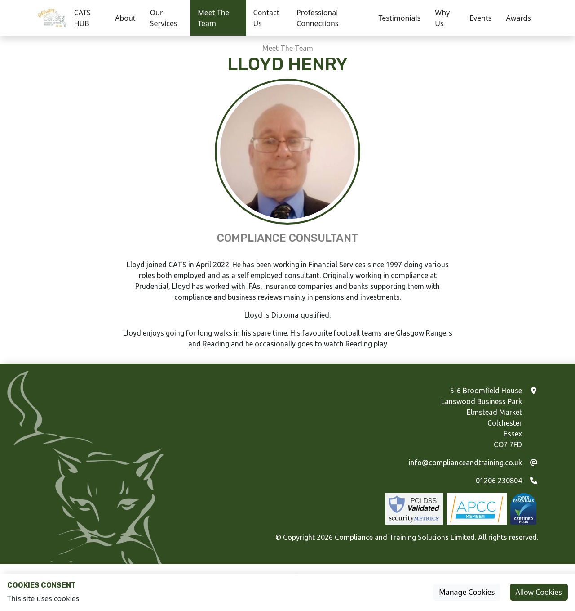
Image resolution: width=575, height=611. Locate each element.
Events (480, 18)
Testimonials (400, 18)
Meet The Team (213, 18)
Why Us (442, 18)
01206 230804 (499, 480)
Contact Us (266, 18)
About (125, 18)
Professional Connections (317, 18)
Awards (518, 18)
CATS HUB (82, 18)
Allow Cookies (539, 592)
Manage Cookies (467, 592)
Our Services (163, 18)
